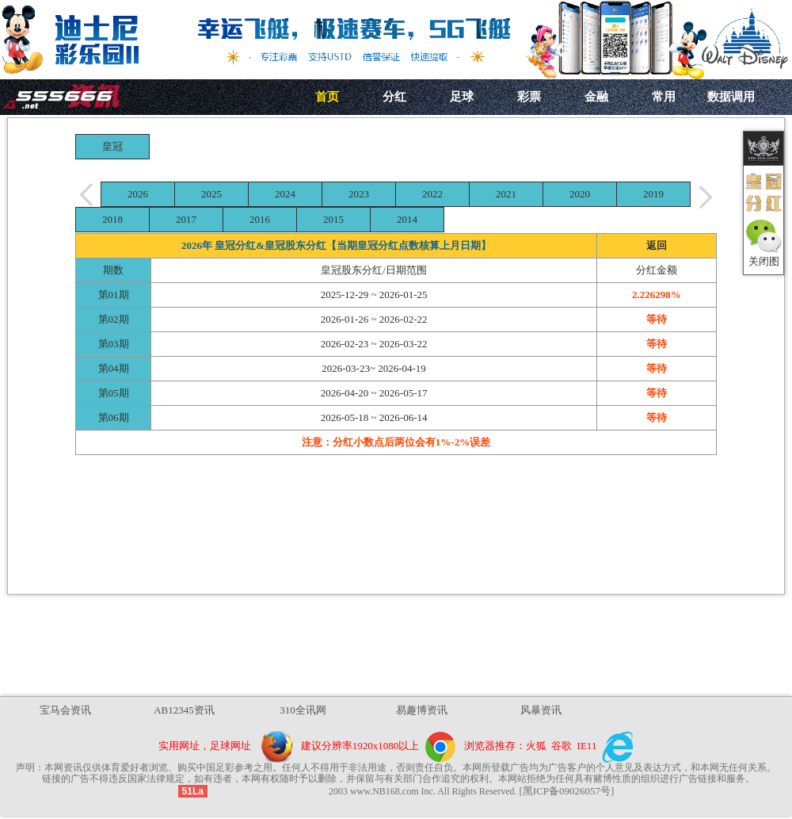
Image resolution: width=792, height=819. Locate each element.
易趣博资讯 (421, 710)
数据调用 (731, 96)
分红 (394, 96)
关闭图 (763, 261)
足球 (462, 96)
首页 (327, 96)
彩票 (529, 96)
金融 (596, 96)
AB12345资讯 (184, 710)
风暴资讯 (541, 710)
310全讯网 (303, 710)
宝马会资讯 (65, 710)
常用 (664, 96)
